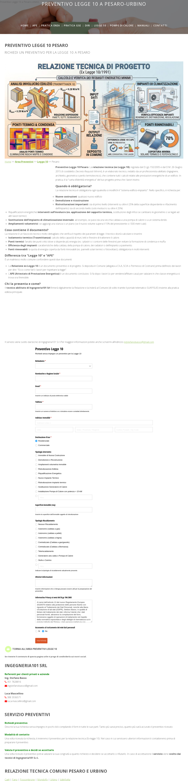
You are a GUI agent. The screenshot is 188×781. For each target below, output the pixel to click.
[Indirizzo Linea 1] (94, 422)
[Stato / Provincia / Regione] (94, 429)
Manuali (143, 25)
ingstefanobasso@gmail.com (139, 342)
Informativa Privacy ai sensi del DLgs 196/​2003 (53, 597)
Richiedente (44, 361)
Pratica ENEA (50, 25)
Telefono (42, 401)
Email (41, 386)
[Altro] (65, 497)
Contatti (160, 25)
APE (34, 25)
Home (24, 25)
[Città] (54, 429)
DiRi (87, 25)
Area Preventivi (24, 161)
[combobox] (63, 366)
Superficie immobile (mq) (45, 505)
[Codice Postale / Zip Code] (134, 429)
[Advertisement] (94, 13)
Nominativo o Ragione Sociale (51, 373)
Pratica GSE (72, 25)
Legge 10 (100, 25)
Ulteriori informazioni (43, 576)
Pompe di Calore (122, 25)
